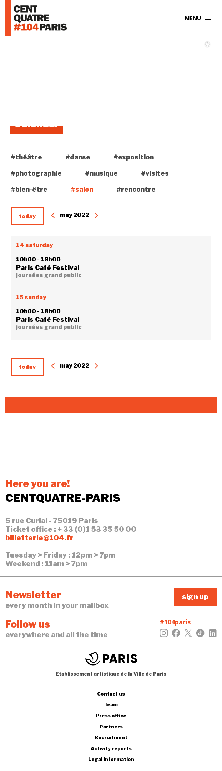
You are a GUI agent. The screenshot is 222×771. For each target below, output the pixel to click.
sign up (195, 597)
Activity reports (111, 748)
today (27, 216)
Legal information (111, 759)
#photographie (36, 173)
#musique (101, 173)
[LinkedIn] (212, 635)
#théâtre (26, 157)
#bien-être (29, 189)
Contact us (111, 694)
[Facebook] (176, 635)
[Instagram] (164, 635)
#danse (77, 157)
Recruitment (111, 737)
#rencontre (136, 189)
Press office (111, 715)
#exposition (133, 157)
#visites (155, 173)
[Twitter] (188, 635)
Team (111, 704)
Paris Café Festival (47, 267)
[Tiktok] (200, 635)
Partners (111, 727)
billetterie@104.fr (39, 538)
